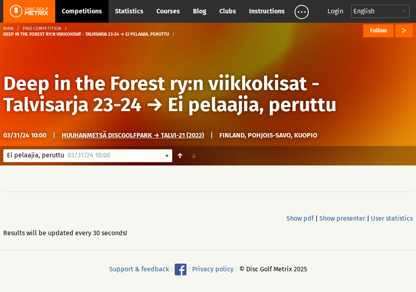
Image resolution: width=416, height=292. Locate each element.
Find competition (42, 28)
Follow (378, 30)
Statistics (129, 11)
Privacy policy (213, 269)
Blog (199, 11)
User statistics (392, 218)
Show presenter (342, 218)
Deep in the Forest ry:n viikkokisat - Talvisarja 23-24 (161, 94)
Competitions (82, 11)
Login (335, 11)
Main (8, 28)
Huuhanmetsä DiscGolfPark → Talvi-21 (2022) (133, 135)
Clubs (227, 11)
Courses (168, 11)
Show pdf (300, 218)
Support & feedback (139, 269)
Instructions (267, 11)
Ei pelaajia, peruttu (252, 104)
